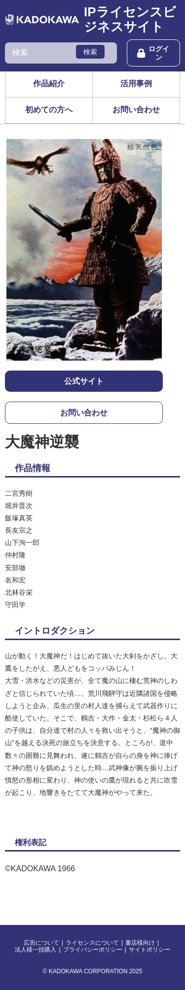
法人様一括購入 (35, 949)
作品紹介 (49, 83)
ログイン (153, 53)
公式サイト (84, 381)
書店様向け (140, 942)
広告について (41, 942)
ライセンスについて (92, 942)
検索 (90, 52)
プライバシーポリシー (92, 949)
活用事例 (136, 83)
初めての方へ (49, 109)
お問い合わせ (136, 109)
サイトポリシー (149, 949)
